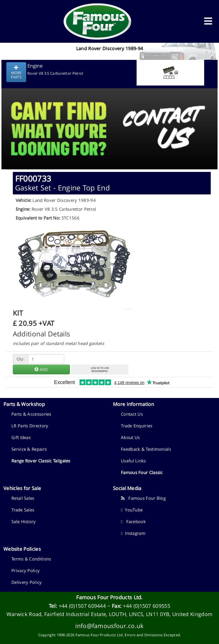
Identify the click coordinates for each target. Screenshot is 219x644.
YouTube (132, 510)
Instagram (133, 533)
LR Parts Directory (29, 425)
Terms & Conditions (31, 559)
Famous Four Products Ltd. (109, 597)
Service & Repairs (29, 449)
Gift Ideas (21, 437)
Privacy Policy (25, 570)
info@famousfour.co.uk (109, 625)
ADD (41, 369)
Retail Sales (23, 498)
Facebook (133, 521)
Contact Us (132, 414)
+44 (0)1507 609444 (82, 605)
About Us (130, 437)
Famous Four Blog (143, 498)
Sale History (23, 521)
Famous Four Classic (142, 472)
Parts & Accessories (31, 414)
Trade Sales (22, 510)
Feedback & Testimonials (146, 449)
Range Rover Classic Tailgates (40, 461)
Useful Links (133, 461)
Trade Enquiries (137, 425)
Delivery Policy (26, 582)
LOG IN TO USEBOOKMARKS (100, 369)
